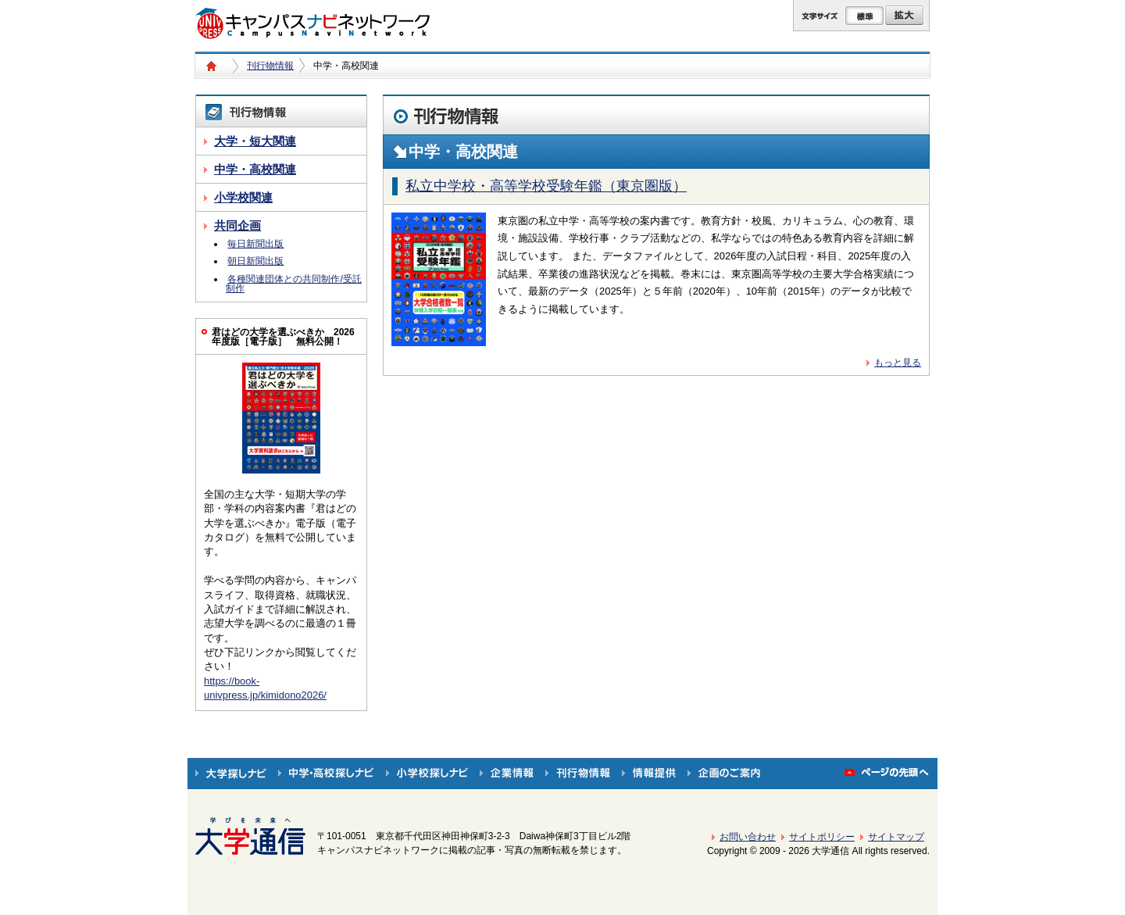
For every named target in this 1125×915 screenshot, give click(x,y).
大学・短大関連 (255, 141)
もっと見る (897, 362)
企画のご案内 (724, 773)
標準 (864, 15)
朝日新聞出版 (255, 261)
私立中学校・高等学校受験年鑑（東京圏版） (546, 186)
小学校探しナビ (427, 773)
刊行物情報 (270, 65)
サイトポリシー (822, 836)
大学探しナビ (230, 773)
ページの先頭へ (887, 773)
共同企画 (237, 225)
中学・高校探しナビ (326, 773)
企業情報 (507, 773)
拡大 (904, 15)
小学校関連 (243, 197)
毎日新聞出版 (255, 243)
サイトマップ (896, 836)
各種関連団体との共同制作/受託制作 (294, 283)
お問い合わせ (748, 836)
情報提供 (649, 773)
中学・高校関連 (255, 169)
